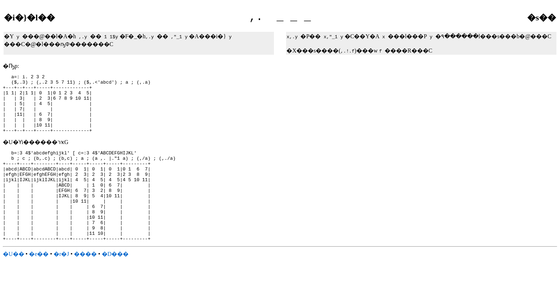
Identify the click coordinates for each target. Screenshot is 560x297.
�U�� (13, 284)
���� (85, 284)
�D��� (115, 284)
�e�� (39, 284)
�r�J (61, 284)
